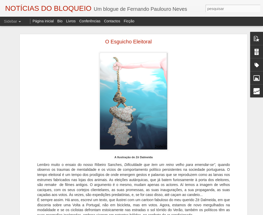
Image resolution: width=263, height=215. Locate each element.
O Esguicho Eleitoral (128, 41)
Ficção (129, 21)
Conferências (89, 21)
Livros (71, 21)
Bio (59, 21)
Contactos (112, 21)
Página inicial (43, 21)
